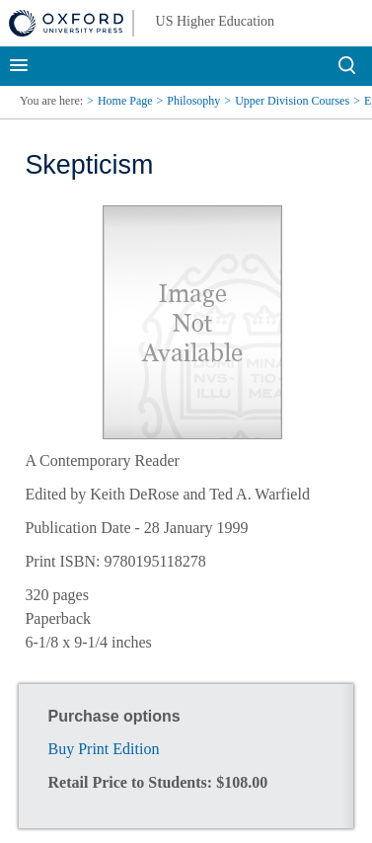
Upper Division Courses (292, 101)
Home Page (125, 101)
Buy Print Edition (104, 748)
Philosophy (193, 101)
